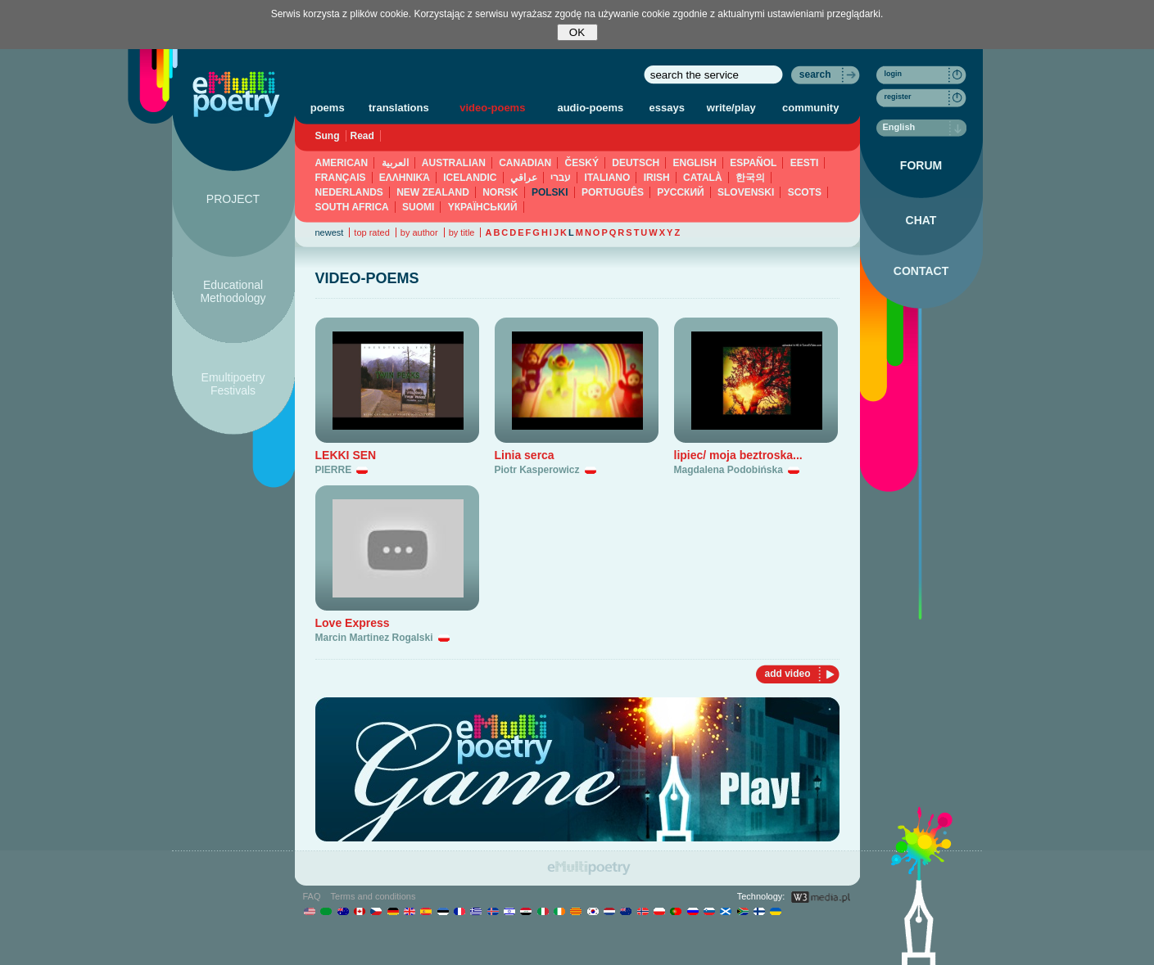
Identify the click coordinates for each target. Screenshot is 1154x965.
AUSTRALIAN (454, 163)
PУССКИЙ (680, 192)
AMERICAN (342, 163)
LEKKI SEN (346, 455)
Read (362, 136)
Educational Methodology (232, 291)
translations (399, 107)
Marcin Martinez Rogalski (374, 637)
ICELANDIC (469, 177)
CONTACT (921, 270)
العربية (395, 163)
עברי (560, 177)
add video (787, 673)
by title (462, 232)
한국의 (750, 177)
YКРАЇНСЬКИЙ (483, 207)
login (894, 74)
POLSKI (550, 192)
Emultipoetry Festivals (233, 384)
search (815, 74)
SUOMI (418, 207)
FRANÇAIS (340, 177)
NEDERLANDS (349, 192)
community (810, 107)
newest (329, 232)
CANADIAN (525, 163)
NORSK (500, 192)
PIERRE (333, 470)
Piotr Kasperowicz (537, 470)
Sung (327, 136)
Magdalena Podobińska (728, 470)
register (898, 96)
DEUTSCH (635, 163)
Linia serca (524, 455)
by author (419, 232)
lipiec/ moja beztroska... (738, 455)
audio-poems (590, 107)
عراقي (523, 177)
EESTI (804, 163)
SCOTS (804, 192)
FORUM (921, 165)
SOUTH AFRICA (352, 207)
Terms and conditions (373, 896)
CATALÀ (702, 177)
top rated (371, 232)
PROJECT (233, 198)
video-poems (492, 107)
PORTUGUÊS (613, 192)
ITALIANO (608, 177)
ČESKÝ (582, 163)
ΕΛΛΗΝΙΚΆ (404, 177)
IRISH (657, 177)
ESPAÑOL (753, 163)
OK (577, 32)
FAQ (312, 896)
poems (327, 107)
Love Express (352, 622)
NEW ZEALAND (432, 192)
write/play (731, 107)
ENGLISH (695, 163)
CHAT (921, 220)
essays (667, 107)
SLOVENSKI (745, 192)
